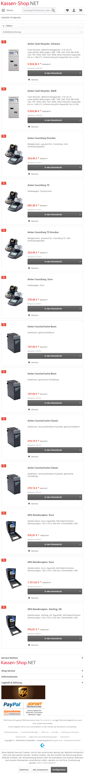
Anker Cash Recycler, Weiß (42, 90)
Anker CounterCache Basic (42, 326)
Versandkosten (46, 720)
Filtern (7, 25)
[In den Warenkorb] (55, 73)
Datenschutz (21, 737)
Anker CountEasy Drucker (42, 138)
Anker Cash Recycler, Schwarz (44, 43)
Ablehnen (24, 769)
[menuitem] (7, 10)
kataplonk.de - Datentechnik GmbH (66, 740)
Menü (7, 10)
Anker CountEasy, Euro (40, 279)
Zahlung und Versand (70, 732)
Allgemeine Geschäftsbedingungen (43, 737)
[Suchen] (53, 10)
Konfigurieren (59, 769)
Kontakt (55, 732)
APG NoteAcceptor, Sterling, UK (45, 609)
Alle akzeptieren (40, 769)
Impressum (65, 737)
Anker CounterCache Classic (43, 420)
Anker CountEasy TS (38, 185)
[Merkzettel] (67, 10)
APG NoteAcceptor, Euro (41, 515)
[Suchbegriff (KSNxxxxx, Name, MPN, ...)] (39, 10)
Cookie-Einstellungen (29, 732)
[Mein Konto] (74, 10)
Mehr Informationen (46, 763)
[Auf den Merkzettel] (33, 79)
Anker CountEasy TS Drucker (43, 232)
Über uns (45, 732)
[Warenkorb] (80, 10)
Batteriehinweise (11, 732)
